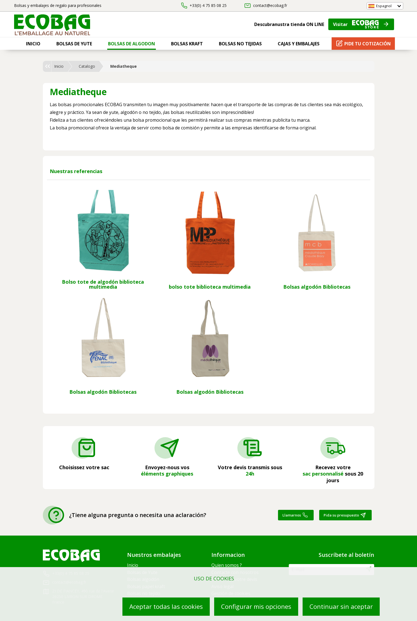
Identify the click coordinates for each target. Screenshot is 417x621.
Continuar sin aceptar (341, 606)
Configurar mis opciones (256, 606)
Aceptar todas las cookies (166, 606)
